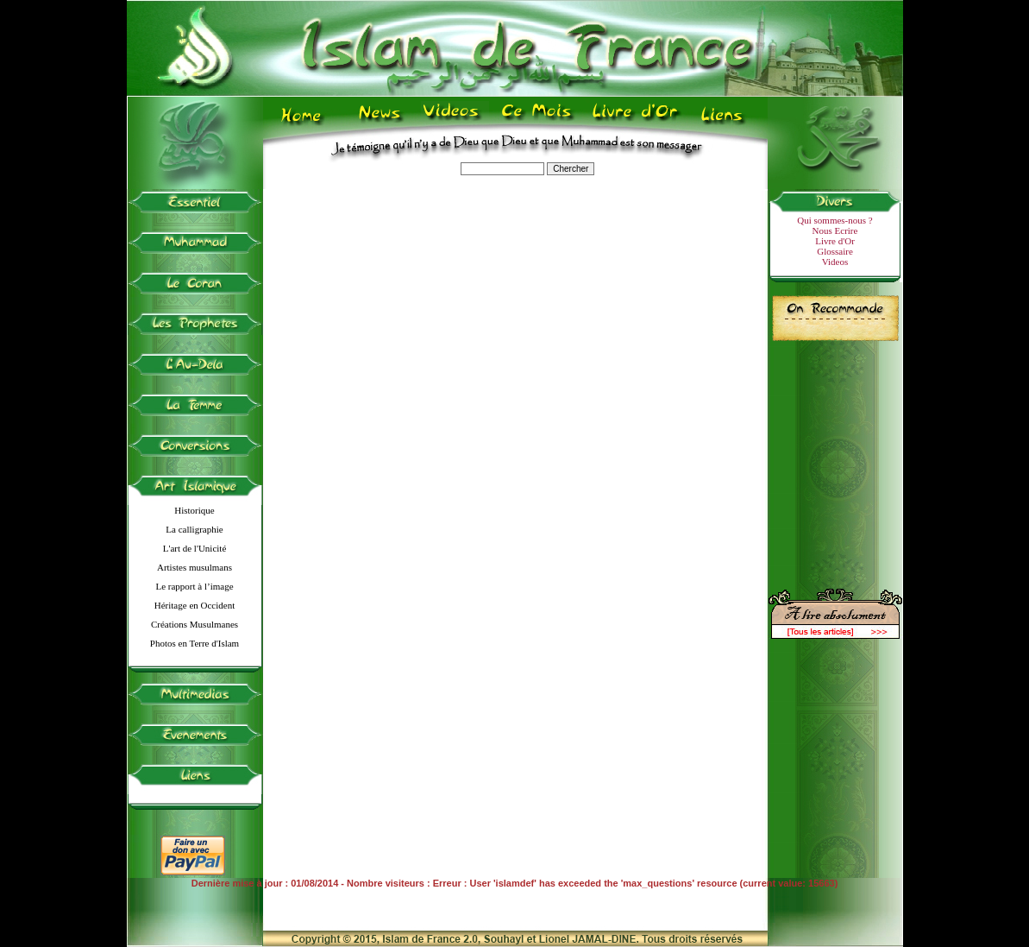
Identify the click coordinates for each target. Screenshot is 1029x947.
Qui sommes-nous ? (834, 220)
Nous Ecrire (835, 230)
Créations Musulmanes (194, 624)
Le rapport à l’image (194, 586)
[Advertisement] (835, 457)
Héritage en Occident (194, 605)
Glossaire (835, 251)
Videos (835, 261)
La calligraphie (194, 529)
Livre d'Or (835, 241)
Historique (194, 510)
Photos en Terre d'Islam (194, 643)
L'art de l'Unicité (195, 548)
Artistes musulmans (194, 567)
